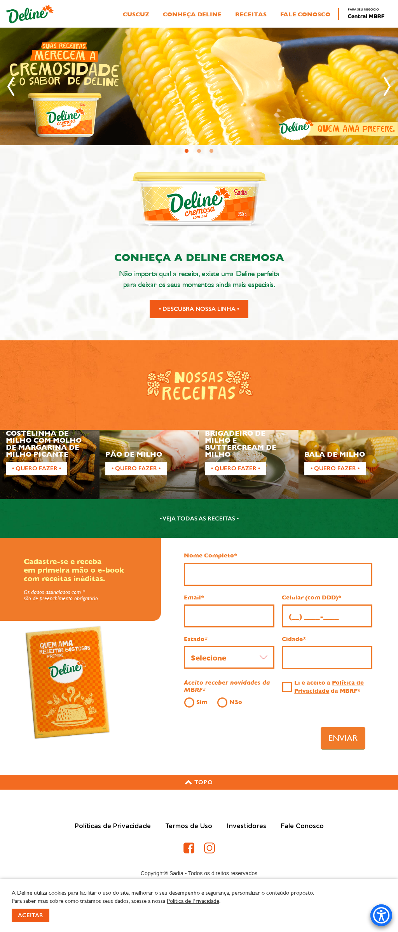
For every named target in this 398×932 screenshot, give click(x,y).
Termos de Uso (188, 826)
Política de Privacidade (193, 900)
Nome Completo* (210, 555)
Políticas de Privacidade (113, 826)
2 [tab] (199, 151)
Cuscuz (136, 14)
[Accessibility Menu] (381, 915)
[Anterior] (11, 86)
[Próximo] (387, 86)
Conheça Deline (192, 14)
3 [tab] (211, 151)
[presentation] (250, 735)
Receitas (251, 14)
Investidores (246, 826)
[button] (199, 782)
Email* (194, 597)
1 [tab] (187, 151)
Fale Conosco (305, 14)
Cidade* (294, 639)
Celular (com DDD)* (311, 597)
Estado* (196, 639)
